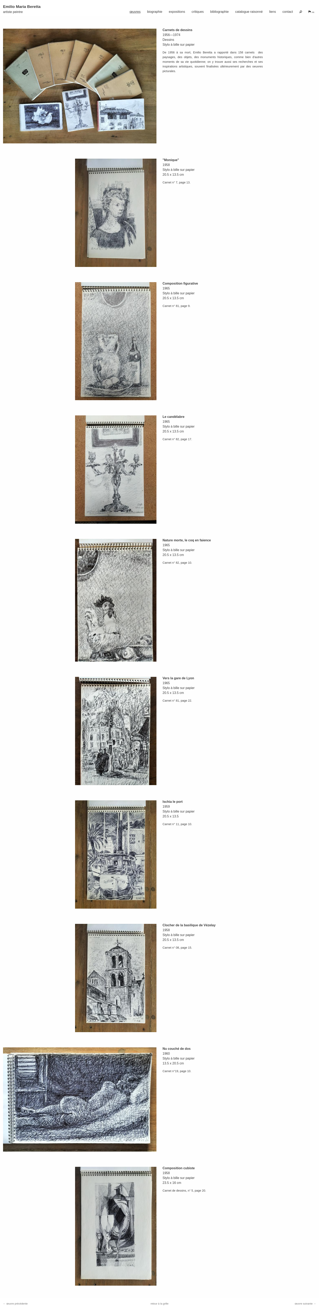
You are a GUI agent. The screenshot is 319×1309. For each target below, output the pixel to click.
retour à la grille (159, 1303)
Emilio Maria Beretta (21, 6)
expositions (177, 11)
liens (272, 11)
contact (287, 11)
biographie (154, 11)
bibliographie (219, 11)
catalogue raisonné (249, 11)
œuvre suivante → (305, 1303)
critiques (198, 11)
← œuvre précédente (15, 1303)
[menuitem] (135, 11)
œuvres (135, 11)
